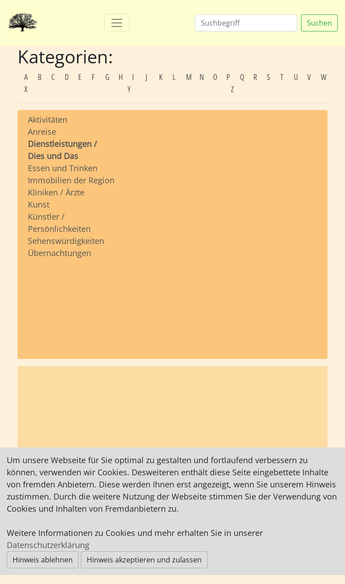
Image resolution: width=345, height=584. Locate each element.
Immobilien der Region (71, 180)
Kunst (38, 204)
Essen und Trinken (62, 168)
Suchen (319, 23)
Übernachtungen (59, 253)
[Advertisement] (71, 300)
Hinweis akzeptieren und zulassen (144, 560)
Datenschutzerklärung (48, 545)
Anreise (42, 131)
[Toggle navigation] (116, 23)
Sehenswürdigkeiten (66, 240)
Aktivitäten (47, 119)
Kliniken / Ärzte (56, 192)
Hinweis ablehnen (43, 560)
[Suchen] (246, 22)
